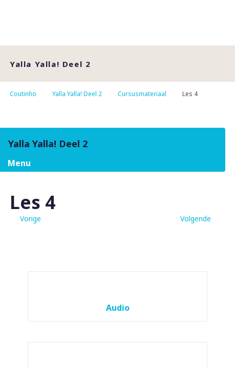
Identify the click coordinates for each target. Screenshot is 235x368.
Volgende (195, 218)
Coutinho (23, 93)
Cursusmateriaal (142, 93)
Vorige (30, 218)
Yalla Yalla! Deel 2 (77, 93)
